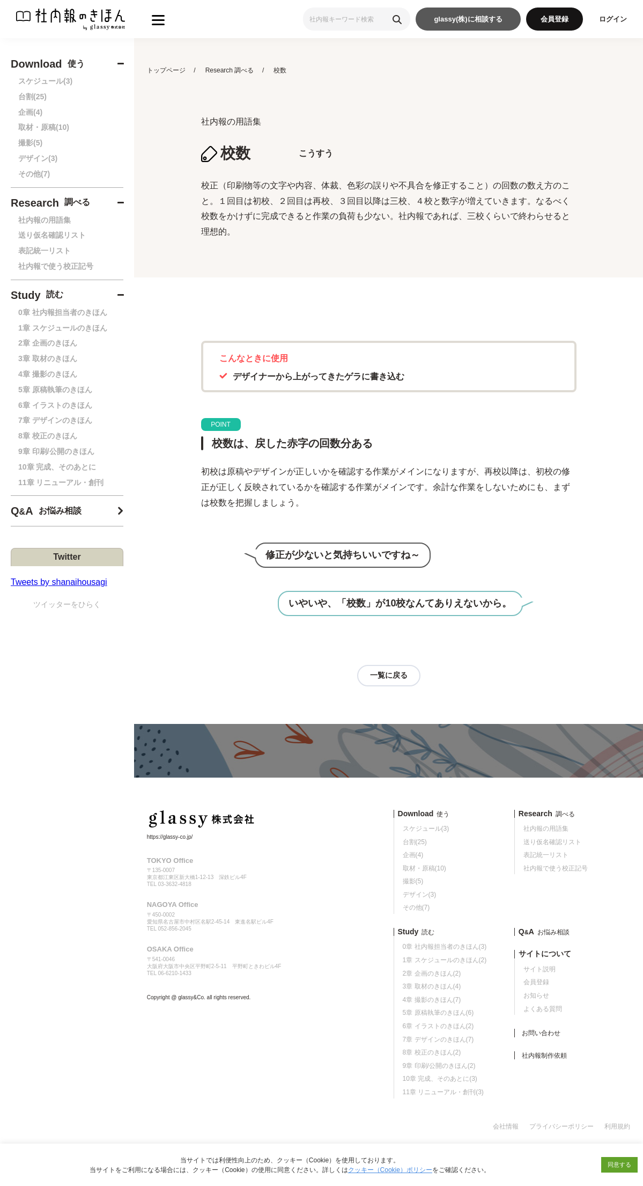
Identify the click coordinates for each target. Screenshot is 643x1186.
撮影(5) (30, 142)
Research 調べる (229, 70)
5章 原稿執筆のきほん (55, 389)
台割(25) (32, 96)
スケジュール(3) (45, 81)
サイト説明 (539, 969)
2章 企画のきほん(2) (432, 973)
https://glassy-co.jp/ (170, 837)
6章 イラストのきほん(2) (438, 1026)
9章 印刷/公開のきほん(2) (439, 1066)
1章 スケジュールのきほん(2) (445, 960)
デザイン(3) (37, 158)
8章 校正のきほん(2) (432, 1052)
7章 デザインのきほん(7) (438, 1039)
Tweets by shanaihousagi (59, 582)
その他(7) (34, 174)
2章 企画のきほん (47, 343)
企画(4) (30, 112)
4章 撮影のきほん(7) (432, 1000)
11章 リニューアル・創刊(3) (443, 1092)
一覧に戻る (389, 675)
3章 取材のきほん (47, 358)
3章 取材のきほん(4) (432, 986)
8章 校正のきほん (47, 435)
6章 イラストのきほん (55, 405)
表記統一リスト (44, 250)
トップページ (166, 70)
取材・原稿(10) (43, 127)
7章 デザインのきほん (55, 420)
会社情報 (506, 1126)
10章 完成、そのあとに (57, 467)
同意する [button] (619, 1164)
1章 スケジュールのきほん (62, 328)
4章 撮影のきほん (47, 374)
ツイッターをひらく (67, 604)
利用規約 (617, 1126)
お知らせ (536, 995)
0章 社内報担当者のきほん (62, 312)
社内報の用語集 (44, 220)
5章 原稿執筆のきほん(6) (438, 1012)
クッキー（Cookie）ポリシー (390, 1170)
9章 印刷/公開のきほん (56, 451)
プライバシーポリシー (561, 1126)
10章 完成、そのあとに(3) (440, 1078)
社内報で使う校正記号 (55, 266)
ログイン (613, 19)
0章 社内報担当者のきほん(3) (445, 946)
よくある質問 (542, 1009)
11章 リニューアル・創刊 (61, 482)
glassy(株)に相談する (468, 19)
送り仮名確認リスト (52, 235)
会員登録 (554, 19)
